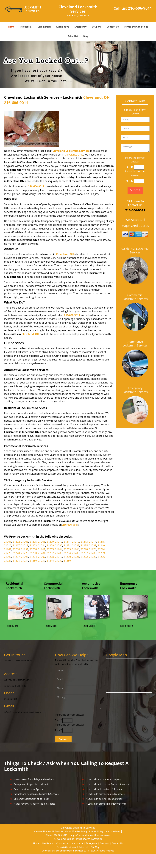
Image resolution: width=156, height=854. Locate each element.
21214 (92, 541)
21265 (67, 549)
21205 (33, 541)
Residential (26, 26)
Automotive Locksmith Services (135, 343)
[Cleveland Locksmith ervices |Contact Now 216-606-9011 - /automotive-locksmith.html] (97, 607)
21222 (84, 557)
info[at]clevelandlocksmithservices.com (22, 712)
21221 (75, 557)
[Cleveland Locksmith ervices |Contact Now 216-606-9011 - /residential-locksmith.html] (21, 607)
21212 (75, 541)
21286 (67, 560)
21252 (58, 560)
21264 (58, 549)
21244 (50, 560)
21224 (41, 545)
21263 (50, 549)
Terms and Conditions (136, 26)
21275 (7, 553)
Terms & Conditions (66, 847)
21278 (16, 553)
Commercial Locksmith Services (135, 297)
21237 (41, 560)
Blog (85, 36)
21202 (16, 541)
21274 (101, 549)
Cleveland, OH (96, 97)
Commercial (44, 26)
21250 (16, 549)
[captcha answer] (139, 167)
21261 (41, 549)
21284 (67, 553)
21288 (92, 553)
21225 (92, 557)
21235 (84, 545)
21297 (16, 557)
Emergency (80, 26)
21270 (84, 549)
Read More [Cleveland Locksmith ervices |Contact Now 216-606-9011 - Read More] (12, 625)
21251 (24, 549)
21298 (24, 557)
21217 (16, 545)
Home (11, 26)
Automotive (62, 26)
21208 (50, 557)
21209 (50, 541)
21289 (101, 553)
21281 (41, 553)
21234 (24, 560)
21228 (16, 560)
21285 (75, 553)
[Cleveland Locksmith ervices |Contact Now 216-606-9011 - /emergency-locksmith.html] (135, 607)
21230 (58, 545)
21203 (24, 541)
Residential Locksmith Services (135, 250)
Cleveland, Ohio (74, 154)
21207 (41, 557)
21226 (101, 557)
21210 (58, 541)
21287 (84, 553)
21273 (92, 549)
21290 (7, 557)
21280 (33, 553)
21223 (33, 545)
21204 (33, 557)
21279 (24, 553)
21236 (33, 560)
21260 (33, 549)
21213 (84, 541)
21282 (50, 553)
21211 (67, 541)
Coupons (96, 26)
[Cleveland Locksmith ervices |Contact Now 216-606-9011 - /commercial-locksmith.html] (59, 607)
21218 (24, 545)
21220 (67, 557)
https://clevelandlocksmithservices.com (90, 835)
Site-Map (95, 847)
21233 (75, 545)
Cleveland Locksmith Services (71, 151)
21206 (41, 541)
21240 (101, 545)
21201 (7, 541)
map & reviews (113, 831)
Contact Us (113, 26)
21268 (75, 549)
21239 (92, 545)
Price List (73, 36)
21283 (58, 553)
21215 (101, 541)
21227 (7, 560)
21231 (67, 545)
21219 (58, 557)
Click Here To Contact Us (135, 203)
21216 (7, 545)
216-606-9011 (140, 8)
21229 (50, 545)
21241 (7, 549)
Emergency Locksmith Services (135, 390)
